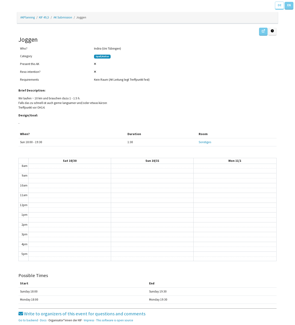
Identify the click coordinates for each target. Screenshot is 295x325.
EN (289, 5)
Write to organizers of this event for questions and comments (81, 314)
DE (279, 5)
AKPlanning (27, 17)
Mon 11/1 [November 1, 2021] (234, 161)
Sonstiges (205, 142)
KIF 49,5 (44, 17)
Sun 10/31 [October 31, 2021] (152, 161)
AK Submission (62, 17)
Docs (43, 320)
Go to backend (28, 320)
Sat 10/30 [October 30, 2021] (70, 161)
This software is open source (114, 320)
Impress (89, 320)
